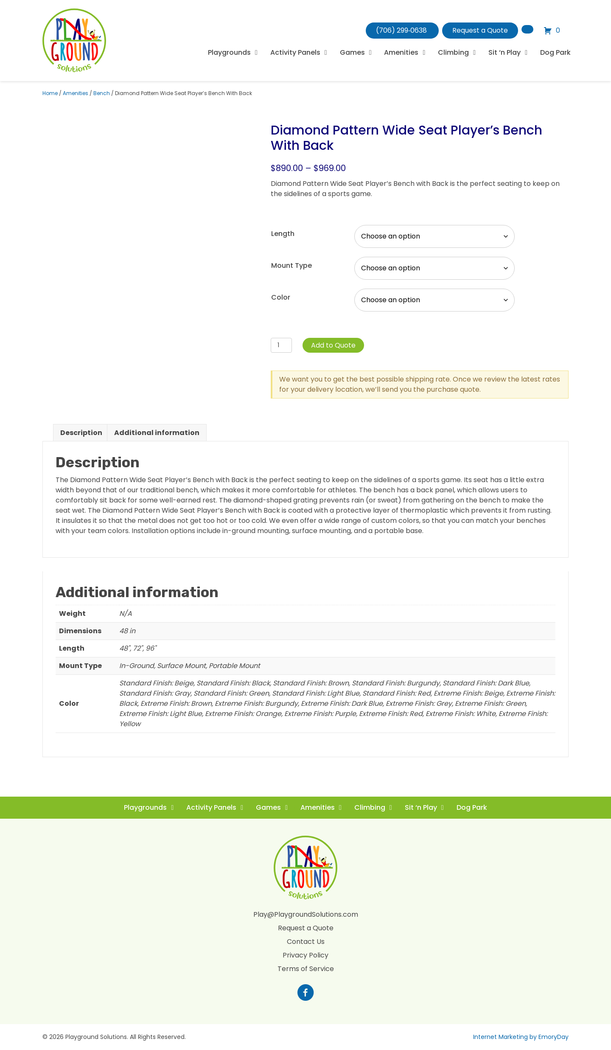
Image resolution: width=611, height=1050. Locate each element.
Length (282, 234)
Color (280, 297)
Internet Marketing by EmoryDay (521, 1037)
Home (50, 93)
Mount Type (291, 265)
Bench (101, 93)
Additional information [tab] (156, 433)
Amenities (75, 93)
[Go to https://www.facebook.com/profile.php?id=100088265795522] (305, 993)
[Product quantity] (281, 345)
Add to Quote (333, 345)
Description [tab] (81, 433)
